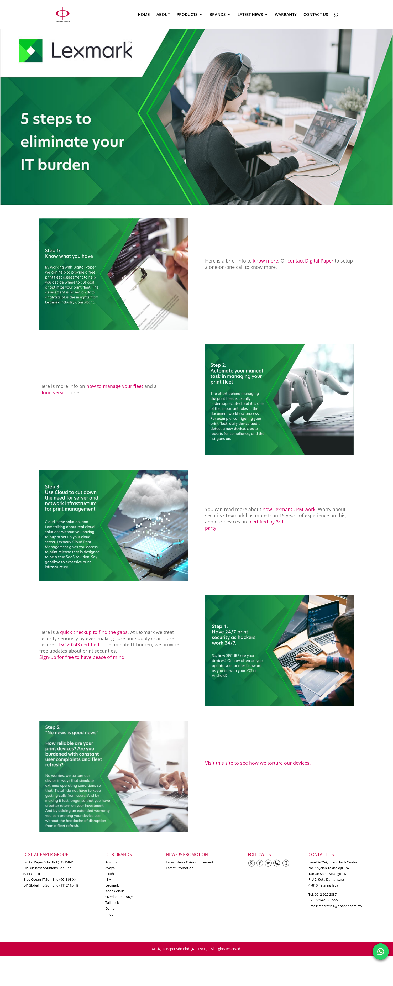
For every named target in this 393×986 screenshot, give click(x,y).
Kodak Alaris (114, 891)
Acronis (111, 862)
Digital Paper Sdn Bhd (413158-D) (48, 862)
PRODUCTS (187, 15)
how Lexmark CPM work (289, 509)
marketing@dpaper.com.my (340, 906)
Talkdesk (112, 902)
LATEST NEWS (250, 15)
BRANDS (217, 15)
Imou (109, 914)
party (210, 528)
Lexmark (112, 885)
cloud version (54, 392)
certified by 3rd (266, 521)
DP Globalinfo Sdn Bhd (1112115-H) (50, 885)
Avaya (110, 868)
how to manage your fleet (114, 386)
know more (265, 261)
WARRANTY (286, 15)
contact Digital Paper (310, 261)
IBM (108, 879)
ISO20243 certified (79, 644)
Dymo (110, 908)
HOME (144, 15)
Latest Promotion (179, 868)
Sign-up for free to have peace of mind (81, 657)
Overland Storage (119, 896)
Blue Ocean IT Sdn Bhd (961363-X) (49, 879)
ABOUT (163, 15)
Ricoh (109, 873)
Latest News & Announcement (189, 862)
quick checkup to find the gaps (94, 632)
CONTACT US (315, 15)
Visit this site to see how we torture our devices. (258, 763)
